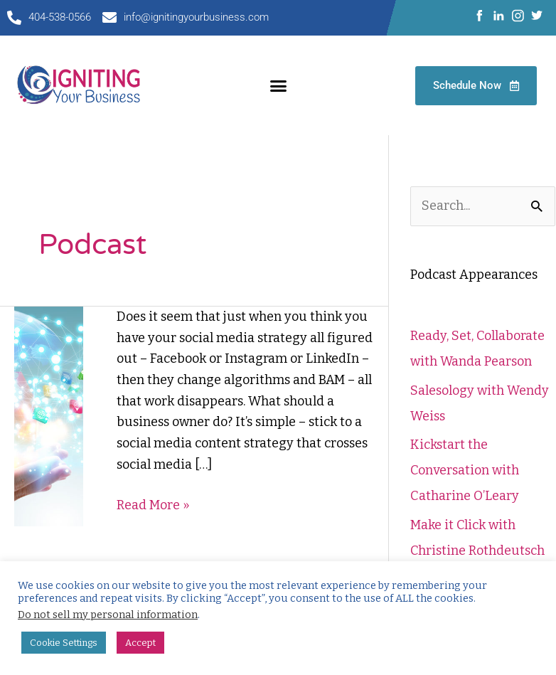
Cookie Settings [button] (63, 642)
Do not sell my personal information (108, 614)
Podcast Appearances (474, 274)
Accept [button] (140, 642)
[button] (278, 85)
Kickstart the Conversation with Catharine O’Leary (464, 470)
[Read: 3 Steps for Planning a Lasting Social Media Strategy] (48, 415)
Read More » (153, 504)
